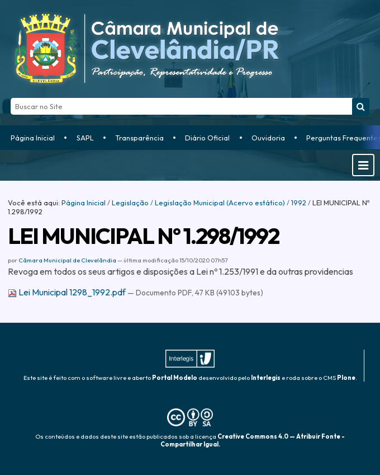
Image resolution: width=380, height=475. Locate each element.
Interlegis (266, 378)
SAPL (85, 137)
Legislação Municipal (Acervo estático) (220, 202)
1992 (298, 202)
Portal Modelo (174, 378)
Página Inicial (33, 137)
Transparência (139, 137)
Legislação (130, 202)
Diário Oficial (207, 137)
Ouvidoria (268, 137)
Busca (10, 97)
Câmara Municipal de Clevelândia (67, 260)
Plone (346, 378)
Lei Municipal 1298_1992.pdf (67, 292)
